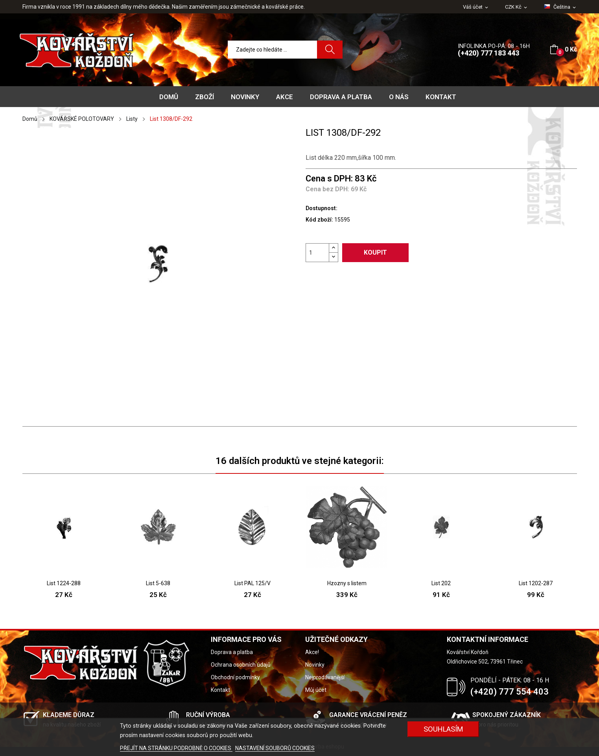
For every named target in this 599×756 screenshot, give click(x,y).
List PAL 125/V (252, 583)
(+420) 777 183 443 (488, 53)
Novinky (314, 665)
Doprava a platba (232, 652)
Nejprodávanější (325, 677)
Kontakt (220, 690)
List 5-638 (158, 583)
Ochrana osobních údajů (241, 665)
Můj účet (315, 690)
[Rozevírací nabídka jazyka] (560, 7)
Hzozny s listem (347, 583)
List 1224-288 (64, 583)
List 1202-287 (536, 583)
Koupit (375, 252)
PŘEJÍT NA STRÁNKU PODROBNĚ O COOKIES (176, 748)
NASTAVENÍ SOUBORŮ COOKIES (275, 748)
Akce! (312, 652)
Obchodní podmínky (235, 677)
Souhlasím (443, 729)
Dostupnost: (321, 208)
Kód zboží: (319, 219)
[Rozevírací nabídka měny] (516, 7)
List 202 (441, 583)
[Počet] (317, 252)
